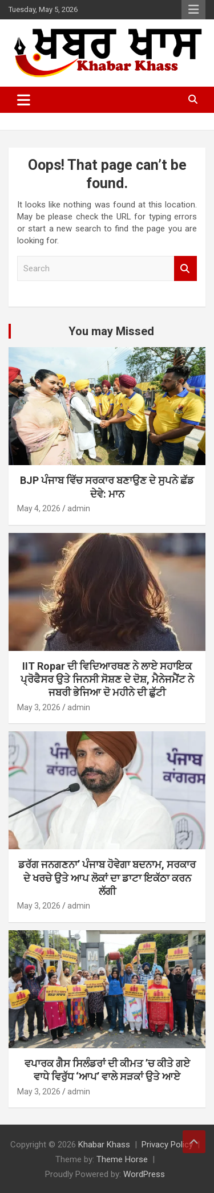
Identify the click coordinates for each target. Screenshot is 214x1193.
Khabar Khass (104, 1144)
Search (185, 269)
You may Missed (111, 331)
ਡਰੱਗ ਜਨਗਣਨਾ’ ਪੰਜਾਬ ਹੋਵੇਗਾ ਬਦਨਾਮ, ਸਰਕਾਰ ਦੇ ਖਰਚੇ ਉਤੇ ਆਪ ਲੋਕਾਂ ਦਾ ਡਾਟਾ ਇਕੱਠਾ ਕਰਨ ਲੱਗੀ (107, 877)
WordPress (144, 1174)
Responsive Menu (193, 9)
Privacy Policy (167, 1144)
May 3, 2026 (38, 707)
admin (78, 508)
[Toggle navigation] (24, 100)
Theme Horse (122, 1159)
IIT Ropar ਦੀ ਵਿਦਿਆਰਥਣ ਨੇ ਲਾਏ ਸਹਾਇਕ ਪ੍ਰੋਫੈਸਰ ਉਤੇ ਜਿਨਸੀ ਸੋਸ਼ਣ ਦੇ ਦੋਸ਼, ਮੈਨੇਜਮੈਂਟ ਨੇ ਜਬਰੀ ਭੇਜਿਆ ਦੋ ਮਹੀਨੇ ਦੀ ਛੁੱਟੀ (107, 679)
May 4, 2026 (38, 508)
